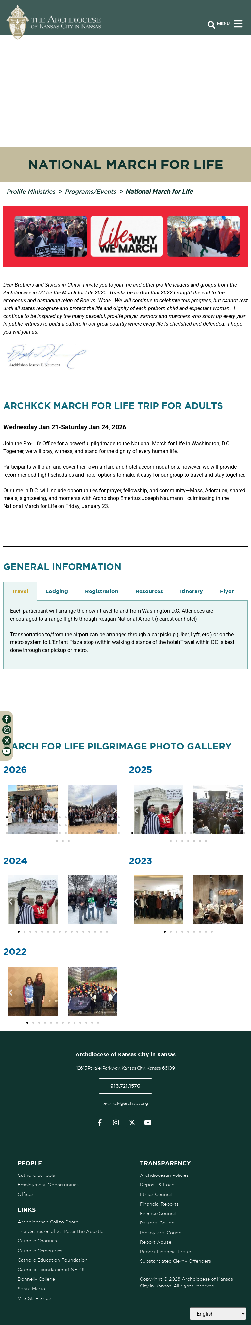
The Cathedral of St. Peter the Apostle (60, 1231)
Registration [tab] (101, 591)
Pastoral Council (158, 1222)
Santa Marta (31, 1287)
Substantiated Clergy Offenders (175, 1260)
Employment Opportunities (48, 1184)
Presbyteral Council (161, 1232)
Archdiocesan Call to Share (48, 1221)
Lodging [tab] (56, 591)
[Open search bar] (211, 25)
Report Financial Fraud (165, 1251)
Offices (26, 1194)
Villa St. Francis (35, 1297)
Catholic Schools (36, 1175)
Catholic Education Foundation (53, 1259)
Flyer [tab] (227, 591)
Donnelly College (36, 1278)
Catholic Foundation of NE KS (51, 1268)
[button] (11, 810)
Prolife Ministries (31, 191)
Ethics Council (156, 1194)
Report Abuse (155, 1241)
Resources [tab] (149, 591)
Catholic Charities (37, 1240)
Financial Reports (159, 1203)
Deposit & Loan (157, 1184)
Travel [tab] (20, 591)
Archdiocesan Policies (164, 1175)
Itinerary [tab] (191, 591)
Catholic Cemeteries (40, 1250)
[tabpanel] (125, 635)
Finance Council (158, 1213)
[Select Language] (218, 1313)
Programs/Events (90, 191)
